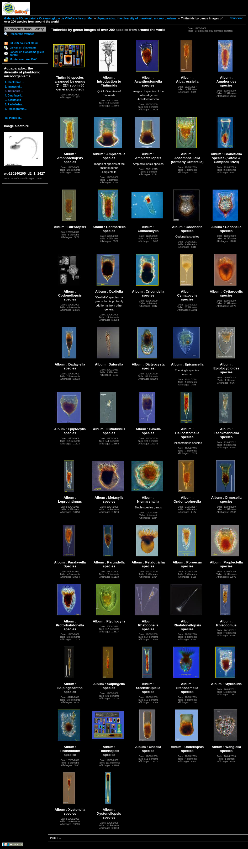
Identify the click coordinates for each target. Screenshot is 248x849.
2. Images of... (13, 86)
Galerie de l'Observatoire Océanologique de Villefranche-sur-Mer (48, 18)
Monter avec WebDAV (23, 59)
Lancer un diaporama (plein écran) (27, 53)
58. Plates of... (13, 117)
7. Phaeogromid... (16, 109)
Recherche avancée (22, 34)
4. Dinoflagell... (14, 95)
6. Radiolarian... (14, 104)
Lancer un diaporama (23, 47)
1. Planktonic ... (14, 82)
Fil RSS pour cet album (24, 43)
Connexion (236, 18)
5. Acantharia (13, 100)
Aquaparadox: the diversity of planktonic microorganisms (136, 18)
